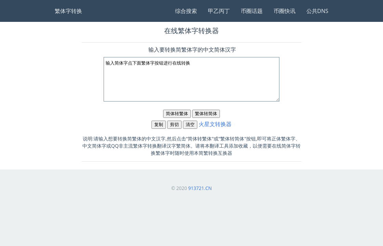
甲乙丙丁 (219, 11)
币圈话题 (252, 11)
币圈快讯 (284, 11)
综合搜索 (186, 11)
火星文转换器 (215, 124)
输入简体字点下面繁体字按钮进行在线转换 (191, 79)
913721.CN (200, 188)
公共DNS (317, 11)
